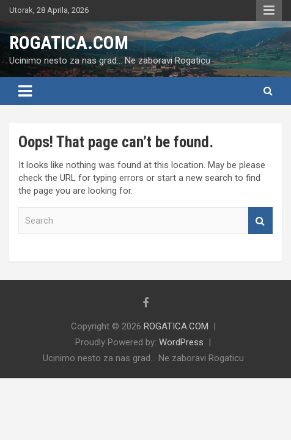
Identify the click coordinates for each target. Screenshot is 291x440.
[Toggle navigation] (25, 91)
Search (260, 221)
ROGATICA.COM (68, 42)
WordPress (181, 342)
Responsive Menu (269, 10)
